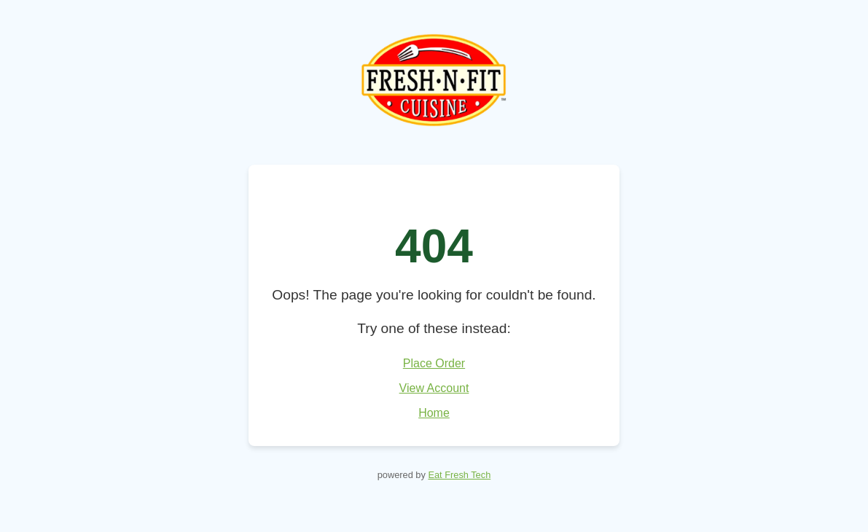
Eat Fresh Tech (459, 474)
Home (434, 413)
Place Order (434, 363)
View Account (434, 388)
